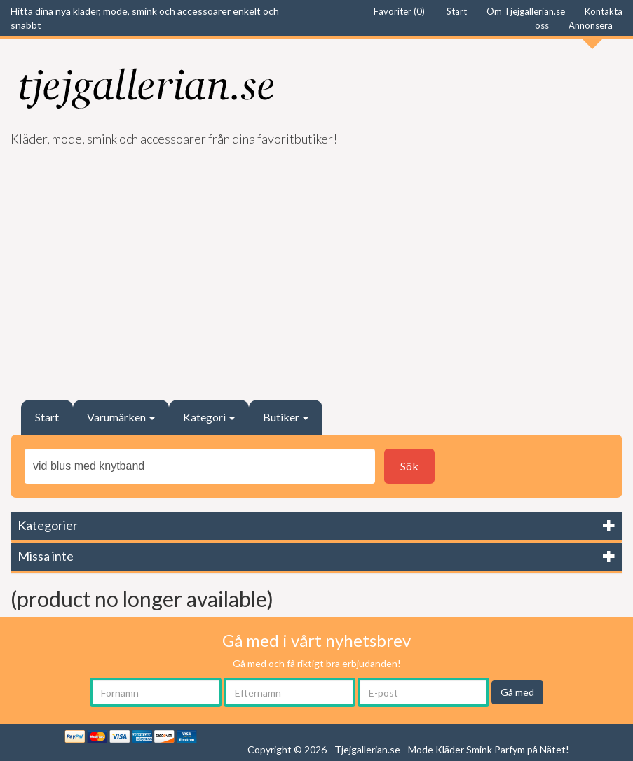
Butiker (285, 417)
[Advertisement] (316, 267)
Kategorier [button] (48, 525)
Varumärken (121, 417)
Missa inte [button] (46, 556)
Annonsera (591, 25)
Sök (409, 466)
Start (47, 417)
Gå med (517, 692)
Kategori (209, 417)
